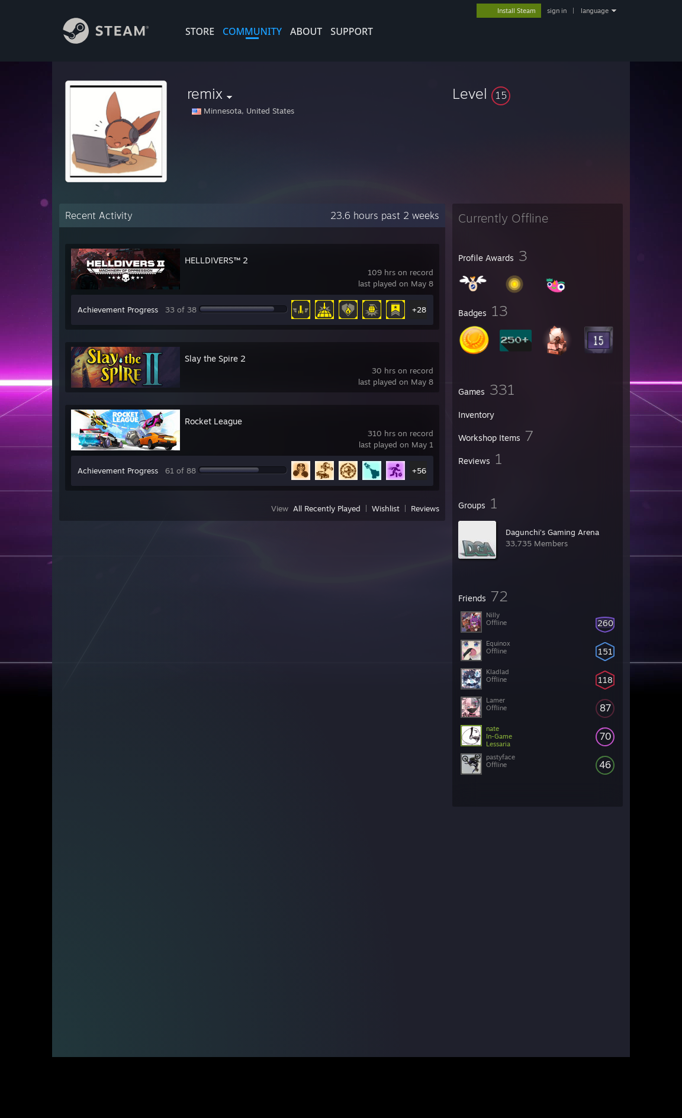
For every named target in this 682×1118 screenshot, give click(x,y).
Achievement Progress (118, 309)
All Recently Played (327, 508)
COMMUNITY (252, 31)
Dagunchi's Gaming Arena (552, 532)
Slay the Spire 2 (215, 358)
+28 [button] (419, 309)
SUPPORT (351, 31)
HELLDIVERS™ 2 (216, 260)
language (595, 11)
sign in (557, 11)
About (306, 31)
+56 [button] (419, 470)
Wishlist (386, 508)
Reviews (425, 508)
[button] (537, 93)
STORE (199, 31)
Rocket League (213, 421)
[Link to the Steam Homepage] (115, 41)
